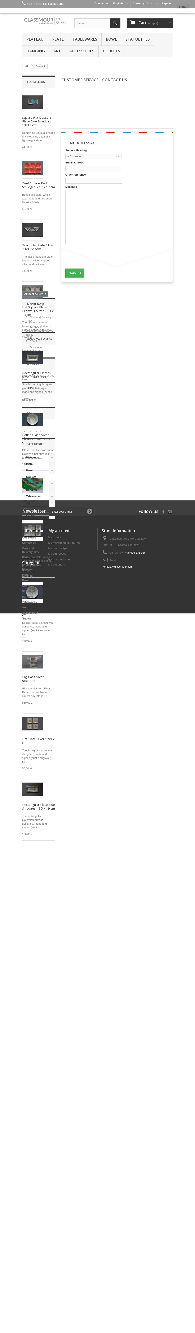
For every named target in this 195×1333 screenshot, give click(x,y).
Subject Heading (76, 150)
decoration (31, 1037)
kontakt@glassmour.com (118, 1224)
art (38, 1012)
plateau (40, 1043)
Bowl (111, 39)
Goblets (111, 50)
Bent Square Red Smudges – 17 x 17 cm (38, 185)
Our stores (36, 904)
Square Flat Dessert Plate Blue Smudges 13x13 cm (36, 121)
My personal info (59, 1216)
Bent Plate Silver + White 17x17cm (35, 547)
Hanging (35, 50)
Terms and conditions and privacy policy (39, 888)
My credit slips (57, 1205)
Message (71, 186)
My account (59, 1188)
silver (27, 1049)
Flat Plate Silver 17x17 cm (38, 741)
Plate (58, 39)
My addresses (57, 1211)
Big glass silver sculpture (33, 679)
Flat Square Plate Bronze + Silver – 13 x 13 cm (38, 311)
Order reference (75, 174)
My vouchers (56, 1222)
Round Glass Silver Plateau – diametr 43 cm (37, 611)
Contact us (29, 1200)
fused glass (31, 1031)
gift (45, 1037)
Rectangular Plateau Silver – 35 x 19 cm (36, 375)
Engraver (28, 500)
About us (35, 898)
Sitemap (27, 1233)
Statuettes (137, 39)
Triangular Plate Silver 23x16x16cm (38, 247)
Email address (74, 162)
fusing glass (32, 1024)
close (182, 6)
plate (27, 1043)
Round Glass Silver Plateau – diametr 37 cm (37, 438)
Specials (32, 945)
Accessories (81, 50)
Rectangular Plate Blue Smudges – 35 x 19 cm (38, 806)
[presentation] (97, 256)
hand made (31, 1018)
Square (30, 1137)
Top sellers (35, 82)
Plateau (35, 39)
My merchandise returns (64, 1200)
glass (27, 1012)
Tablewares (84, 39)
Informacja (35, 863)
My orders (54, 1195)
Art (57, 50)
